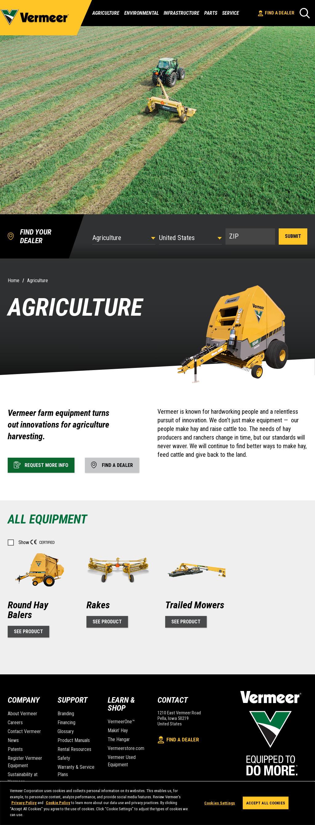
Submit (293, 236)
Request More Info (41, 464)
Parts (210, 13)
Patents (15, 749)
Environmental (141, 13)
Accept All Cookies (265, 802)
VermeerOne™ (121, 721)
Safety (64, 758)
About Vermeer (22, 713)
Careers (15, 722)
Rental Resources (74, 749)
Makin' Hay (118, 730)
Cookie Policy (58, 802)
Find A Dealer (276, 13)
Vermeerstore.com (126, 748)
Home (13, 280)
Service (230, 13)
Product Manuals (74, 740)
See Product (28, 631)
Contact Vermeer (24, 731)
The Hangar (119, 739)
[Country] (190, 238)
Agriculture (105, 13)
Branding (66, 713)
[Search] (304, 13)
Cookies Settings (219, 802)
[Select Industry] (123, 238)
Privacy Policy (24, 802)
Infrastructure (181, 13)
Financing (66, 722)
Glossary (66, 731)
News (13, 740)
